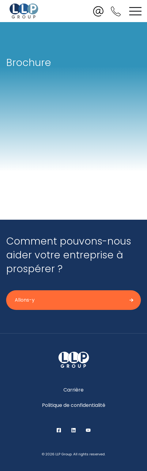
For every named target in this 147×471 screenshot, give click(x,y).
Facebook (58, 430)
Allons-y (25, 299)
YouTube (88, 430)
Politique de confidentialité (73, 405)
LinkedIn (73, 430)
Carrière (73, 389)
